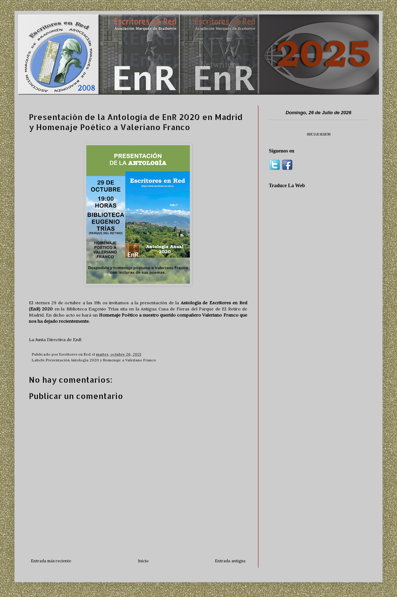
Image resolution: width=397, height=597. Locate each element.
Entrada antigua (230, 560)
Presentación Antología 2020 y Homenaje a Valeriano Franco (101, 360)
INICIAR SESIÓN (319, 134)
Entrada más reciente (51, 560)
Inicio (143, 560)
